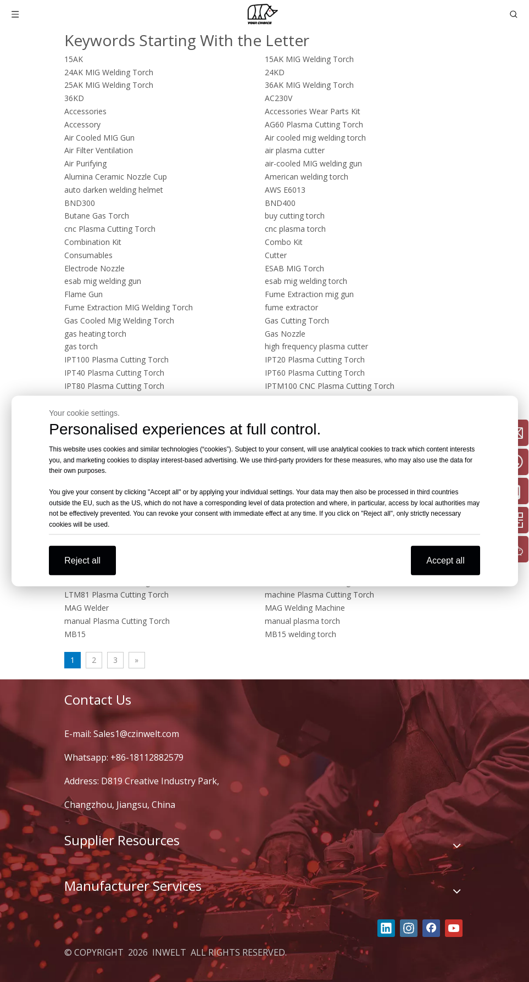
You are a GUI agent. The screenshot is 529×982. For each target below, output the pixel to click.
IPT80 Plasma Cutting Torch (114, 386)
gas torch (81, 346)
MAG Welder (86, 607)
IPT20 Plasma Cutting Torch (315, 359)
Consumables (88, 255)
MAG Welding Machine (305, 607)
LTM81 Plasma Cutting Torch (116, 594)
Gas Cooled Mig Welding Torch (119, 320)
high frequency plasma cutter (316, 346)
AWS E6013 (285, 190)
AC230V (278, 98)
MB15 (75, 634)
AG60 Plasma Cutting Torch (314, 124)
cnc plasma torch (295, 229)
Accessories (85, 111)
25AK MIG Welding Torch (108, 85)
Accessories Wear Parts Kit (312, 111)
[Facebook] (431, 928)
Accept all (445, 560)
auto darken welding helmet (113, 190)
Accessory (82, 124)
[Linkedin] (386, 928)
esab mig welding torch (306, 281)
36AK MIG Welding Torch (309, 85)
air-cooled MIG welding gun (313, 163)
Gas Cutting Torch (297, 320)
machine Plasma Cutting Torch (319, 594)
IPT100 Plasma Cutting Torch (116, 359)
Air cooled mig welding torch (315, 137)
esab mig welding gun (102, 281)
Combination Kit (92, 242)
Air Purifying (85, 163)
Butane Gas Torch (96, 215)
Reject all (82, 560)
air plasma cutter (295, 150)
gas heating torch (95, 333)
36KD (74, 98)
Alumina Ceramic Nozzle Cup (115, 176)
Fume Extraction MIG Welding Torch (128, 307)
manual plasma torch (302, 621)
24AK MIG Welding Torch (108, 72)
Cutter (276, 255)
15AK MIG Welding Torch (309, 59)
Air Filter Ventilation (98, 150)
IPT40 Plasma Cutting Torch (114, 372)
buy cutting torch (295, 215)
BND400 (280, 203)
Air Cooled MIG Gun (99, 137)
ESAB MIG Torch (294, 268)
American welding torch (306, 176)
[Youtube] (454, 928)
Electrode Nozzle (94, 268)
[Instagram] (408, 928)
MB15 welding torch (300, 634)
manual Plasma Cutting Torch (117, 621)
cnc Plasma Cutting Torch (109, 229)
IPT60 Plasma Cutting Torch (315, 372)
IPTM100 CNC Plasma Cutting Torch (329, 386)
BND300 (79, 203)
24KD (275, 72)
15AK (73, 59)
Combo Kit (284, 242)
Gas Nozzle (285, 333)
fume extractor (291, 307)
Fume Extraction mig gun (309, 294)
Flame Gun (83, 294)
